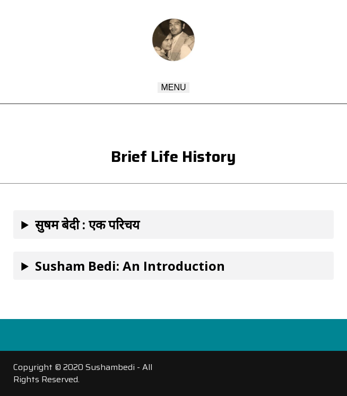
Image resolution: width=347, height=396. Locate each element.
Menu (173, 87)
